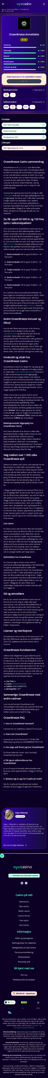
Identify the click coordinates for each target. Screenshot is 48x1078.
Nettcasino (24, 901)
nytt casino (23, 167)
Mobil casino (24, 911)
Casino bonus (24, 915)
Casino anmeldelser (13, 9)
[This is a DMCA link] (24, 1002)
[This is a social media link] (22, 883)
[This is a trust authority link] (10, 1008)
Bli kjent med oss (24, 968)
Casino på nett (24, 895)
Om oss (24, 975)
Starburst (31, 305)
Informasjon (24, 931)
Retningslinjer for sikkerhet (24, 943)
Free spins (24, 920)
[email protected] (19, 684)
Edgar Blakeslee (21, 813)
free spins (11, 244)
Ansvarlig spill (24, 961)
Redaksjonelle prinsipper (24, 979)
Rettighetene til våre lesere (24, 947)
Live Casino (24, 925)
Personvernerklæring (24, 952)
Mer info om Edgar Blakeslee (14, 845)
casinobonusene (10, 333)
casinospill (7, 195)
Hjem (3, 9)
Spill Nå (24, 81)
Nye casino (24, 906)
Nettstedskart (24, 957)
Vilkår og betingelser (24, 938)
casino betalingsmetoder (25, 372)
